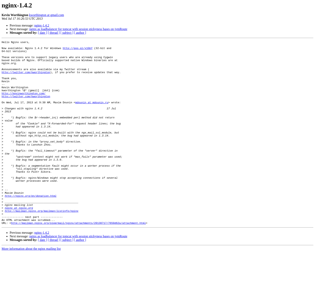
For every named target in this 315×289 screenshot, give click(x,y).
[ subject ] (66, 32)
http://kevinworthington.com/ (23, 104)
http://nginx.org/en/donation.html (30, 227)
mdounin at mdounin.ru (91, 115)
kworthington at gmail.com (46, 15)
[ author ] (80, 32)
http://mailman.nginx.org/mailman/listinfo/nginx (42, 245)
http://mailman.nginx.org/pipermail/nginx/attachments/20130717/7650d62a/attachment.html (78, 259)
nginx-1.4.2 (41, 25)
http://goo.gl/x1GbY (77, 50)
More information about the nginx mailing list (31, 285)
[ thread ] (54, 32)
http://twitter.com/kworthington (26, 79)
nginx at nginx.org (19, 241)
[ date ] (42, 32)
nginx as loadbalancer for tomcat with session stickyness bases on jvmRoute (78, 29)
